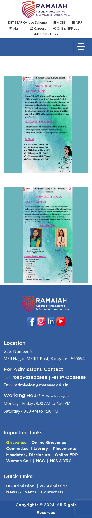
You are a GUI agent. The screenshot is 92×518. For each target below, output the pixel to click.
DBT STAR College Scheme (27, 22)
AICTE (59, 22)
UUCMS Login (46, 34)
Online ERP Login (67, 28)
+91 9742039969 (69, 377)
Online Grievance (48, 442)
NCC (40, 461)
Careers (38, 28)
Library (41, 448)
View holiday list (58, 396)
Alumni (16, 28)
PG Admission (53, 486)
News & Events (21, 492)
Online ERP (66, 454)
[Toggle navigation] (80, 47)
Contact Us (52, 492)
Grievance (16, 442)
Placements (64, 448)
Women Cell (18, 461)
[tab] (46, 433)
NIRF (77, 22)
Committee (17, 448)
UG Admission (20, 486)
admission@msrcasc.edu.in (41, 385)
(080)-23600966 (29, 377)
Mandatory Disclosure (28, 454)
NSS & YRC (61, 461)
